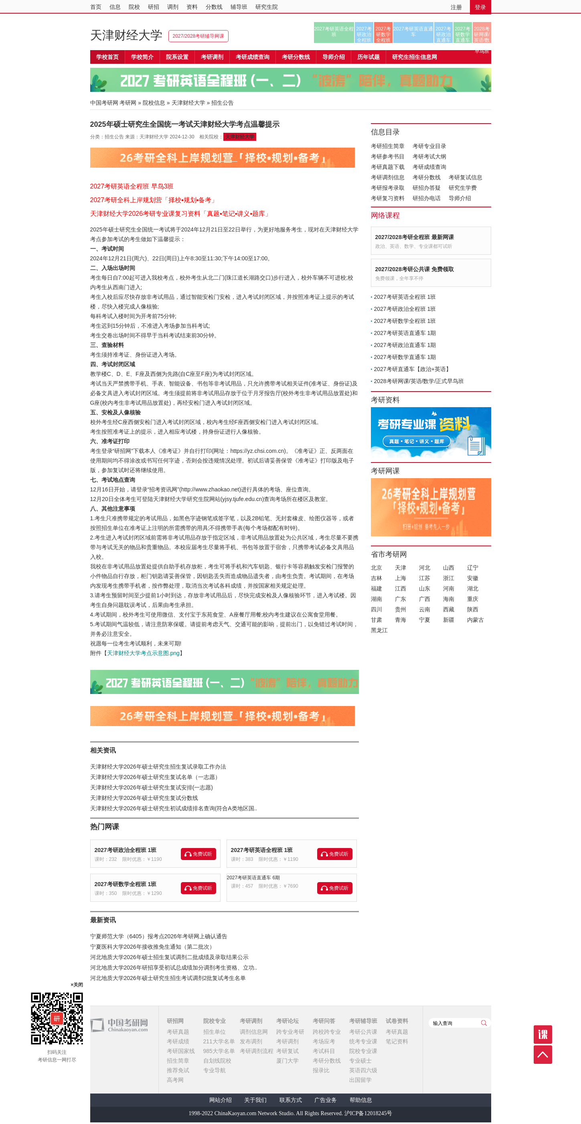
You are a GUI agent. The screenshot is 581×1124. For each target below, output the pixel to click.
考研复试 (287, 1051)
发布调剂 (251, 1041)
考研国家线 (181, 1051)
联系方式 (290, 1100)
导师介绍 (333, 57)
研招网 (175, 1021)
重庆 (472, 599)
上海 (400, 578)
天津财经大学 (126, 35)
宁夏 (424, 620)
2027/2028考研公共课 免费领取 (414, 269)
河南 (448, 588)
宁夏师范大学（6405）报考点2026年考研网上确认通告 (158, 936)
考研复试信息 (465, 177)
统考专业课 (363, 1041)
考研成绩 (178, 1041)
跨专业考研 (290, 1032)
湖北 (472, 588)
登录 (480, 7)
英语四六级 (363, 1070)
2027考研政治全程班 (364, 34)
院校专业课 (363, 1051)
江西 (400, 588)
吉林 (376, 578)
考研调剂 (212, 57)
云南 (424, 609)
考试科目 (324, 1051)
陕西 (472, 609)
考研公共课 (363, 1032)
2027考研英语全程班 (334, 31)
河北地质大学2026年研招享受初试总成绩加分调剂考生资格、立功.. (173, 967)
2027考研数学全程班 (383, 34)
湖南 (376, 599)
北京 (376, 567)
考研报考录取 (388, 188)
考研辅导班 (363, 1021)
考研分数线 (427, 177)
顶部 (543, 1054)
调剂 (172, 7)
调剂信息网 (254, 1032)
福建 (376, 588)
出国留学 (360, 1080)
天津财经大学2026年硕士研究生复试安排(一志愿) (151, 787)
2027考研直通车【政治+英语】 (412, 369)
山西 (448, 567)
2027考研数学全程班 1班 (126, 884)
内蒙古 (475, 620)
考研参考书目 (388, 156)
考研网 (127, 102)
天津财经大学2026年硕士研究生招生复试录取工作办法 (158, 766)
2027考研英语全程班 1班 (262, 850)
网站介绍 (220, 1100)
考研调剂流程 (256, 1051)
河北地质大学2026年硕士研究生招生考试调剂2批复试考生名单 (168, 978)
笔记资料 (397, 1041)
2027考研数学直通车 (462, 34)
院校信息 (154, 102)
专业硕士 (360, 1060)
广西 (424, 599)
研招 (153, 7)
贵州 (400, 609)
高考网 (175, 1080)
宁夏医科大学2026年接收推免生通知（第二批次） (152, 946)
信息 (115, 7)
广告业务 (325, 1100)
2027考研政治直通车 (443, 34)
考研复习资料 (388, 198)
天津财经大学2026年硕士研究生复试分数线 (144, 798)
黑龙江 (379, 630)
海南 (448, 599)
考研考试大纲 (429, 156)
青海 (400, 620)
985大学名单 (219, 1051)
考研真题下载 (388, 167)
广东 (400, 599)
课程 (543, 1034)
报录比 (321, 1070)
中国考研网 (119, 1025)
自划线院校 (217, 1060)
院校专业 (214, 1021)
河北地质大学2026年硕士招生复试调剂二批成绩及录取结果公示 (169, 957)
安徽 (472, 578)
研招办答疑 (427, 188)
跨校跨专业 (327, 1032)
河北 (424, 567)
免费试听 (202, 854)
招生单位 (214, 1032)
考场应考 (324, 1041)
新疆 (448, 620)
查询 (484, 1023)
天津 (400, 567)
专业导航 (214, 1070)
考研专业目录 (429, 146)
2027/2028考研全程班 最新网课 (414, 237)
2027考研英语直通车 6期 (253, 878)
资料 (192, 7)
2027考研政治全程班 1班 (126, 850)
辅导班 (239, 7)
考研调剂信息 (388, 177)
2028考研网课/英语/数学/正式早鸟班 (482, 34)
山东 (424, 588)
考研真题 (178, 1032)
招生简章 (178, 1060)
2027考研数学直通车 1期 (405, 357)
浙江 (448, 578)
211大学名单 (219, 1041)
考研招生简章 (388, 146)
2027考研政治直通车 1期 (405, 345)
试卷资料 (397, 1021)
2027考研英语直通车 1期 (405, 333)
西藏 (448, 609)
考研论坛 (287, 1021)
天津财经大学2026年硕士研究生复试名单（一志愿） (155, 777)
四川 (376, 609)
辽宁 (472, 567)
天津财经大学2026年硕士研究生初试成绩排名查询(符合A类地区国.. (173, 808)
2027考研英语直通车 (413, 31)
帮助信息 (361, 1100)
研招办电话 (427, 198)
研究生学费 (463, 188)
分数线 (214, 7)
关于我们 (255, 1100)
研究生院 (266, 7)
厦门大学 (287, 1060)
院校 (134, 7)
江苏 (424, 578)
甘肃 (376, 620)
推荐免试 (178, 1070)
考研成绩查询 (429, 167)
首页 (95, 7)
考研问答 (324, 1021)
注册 (456, 7)
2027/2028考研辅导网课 (199, 36)
